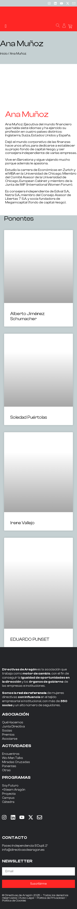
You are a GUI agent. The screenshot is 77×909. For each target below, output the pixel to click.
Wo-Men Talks (12, 758)
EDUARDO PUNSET (29, 639)
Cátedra (8, 802)
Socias (7, 730)
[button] (6, 26)
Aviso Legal (26, 898)
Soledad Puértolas (28, 417)
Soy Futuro (10, 785)
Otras (6, 770)
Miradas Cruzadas (16, 762)
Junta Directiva (13, 726)
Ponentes (9, 766)
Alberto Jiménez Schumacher (27, 316)
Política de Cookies (14, 900)
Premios (8, 734)
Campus (8, 798)
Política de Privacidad (51, 898)
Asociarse (9, 739)
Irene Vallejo (22, 522)
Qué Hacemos (12, 722)
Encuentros (11, 754)
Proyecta (9, 794)
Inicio (3, 53)
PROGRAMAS (16, 777)
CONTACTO (14, 837)
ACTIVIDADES (16, 745)
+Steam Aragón (13, 789)
